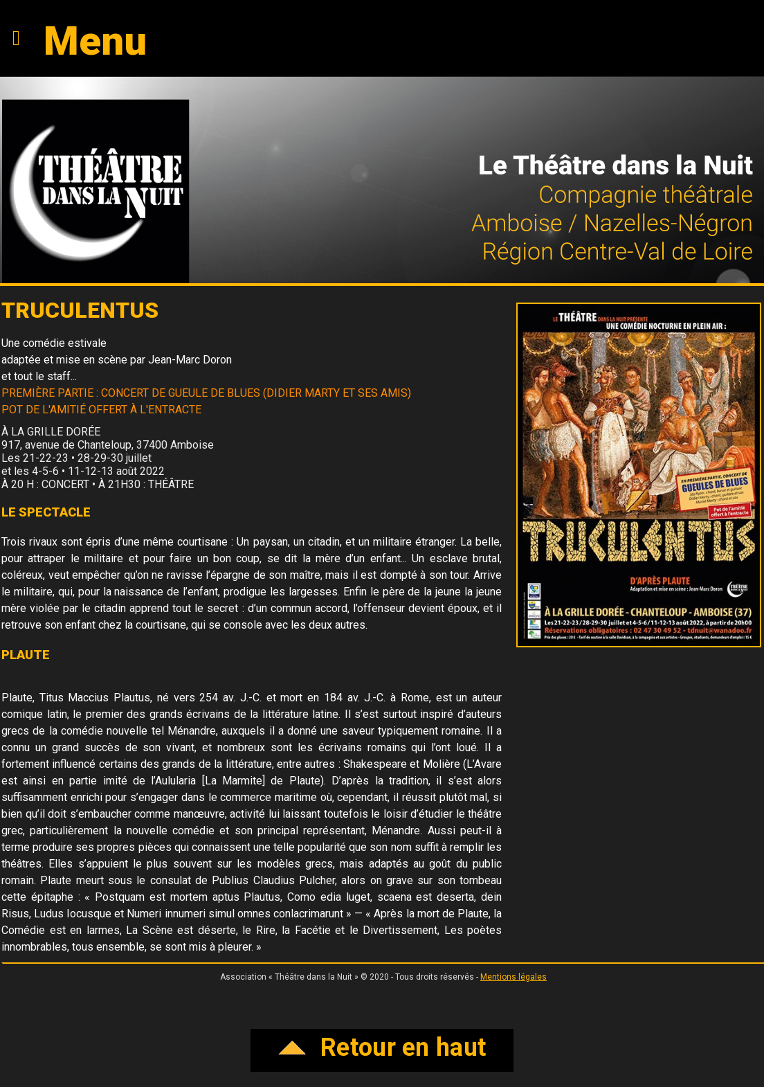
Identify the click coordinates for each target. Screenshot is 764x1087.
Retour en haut (382, 1047)
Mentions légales (513, 977)
